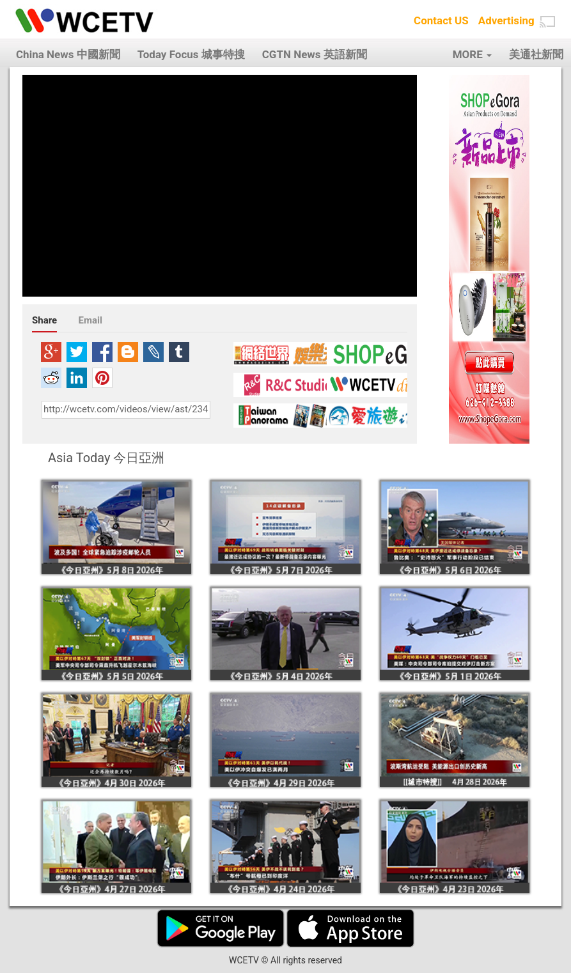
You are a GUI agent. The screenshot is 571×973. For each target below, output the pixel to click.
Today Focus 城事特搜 (191, 54)
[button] (547, 22)
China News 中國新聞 (68, 54)
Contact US (441, 20)
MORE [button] (472, 54)
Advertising (506, 20)
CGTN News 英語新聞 (314, 54)
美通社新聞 (536, 54)
